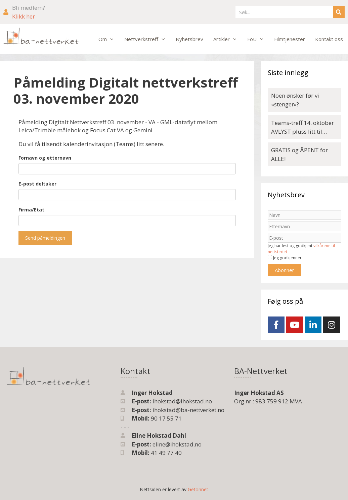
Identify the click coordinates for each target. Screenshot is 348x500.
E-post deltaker (37, 183)
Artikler (227, 39)
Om (108, 39)
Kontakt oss (329, 39)
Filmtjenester (289, 39)
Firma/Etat (31, 209)
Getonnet (198, 489)
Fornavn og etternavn (44, 158)
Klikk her (23, 16)
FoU (258, 39)
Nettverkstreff (147, 39)
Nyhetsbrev (189, 39)
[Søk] (339, 12)
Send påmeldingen (45, 238)
